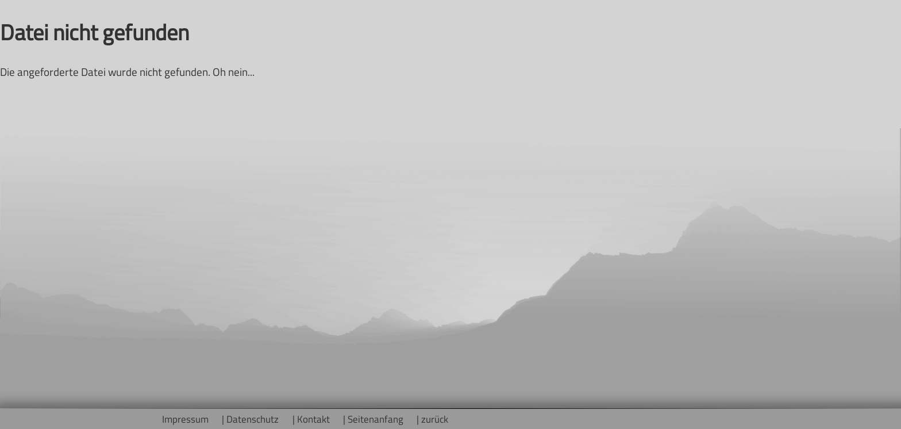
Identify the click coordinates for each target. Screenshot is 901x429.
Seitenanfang (375, 419)
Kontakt (313, 419)
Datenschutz (252, 419)
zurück (434, 419)
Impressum (185, 419)
